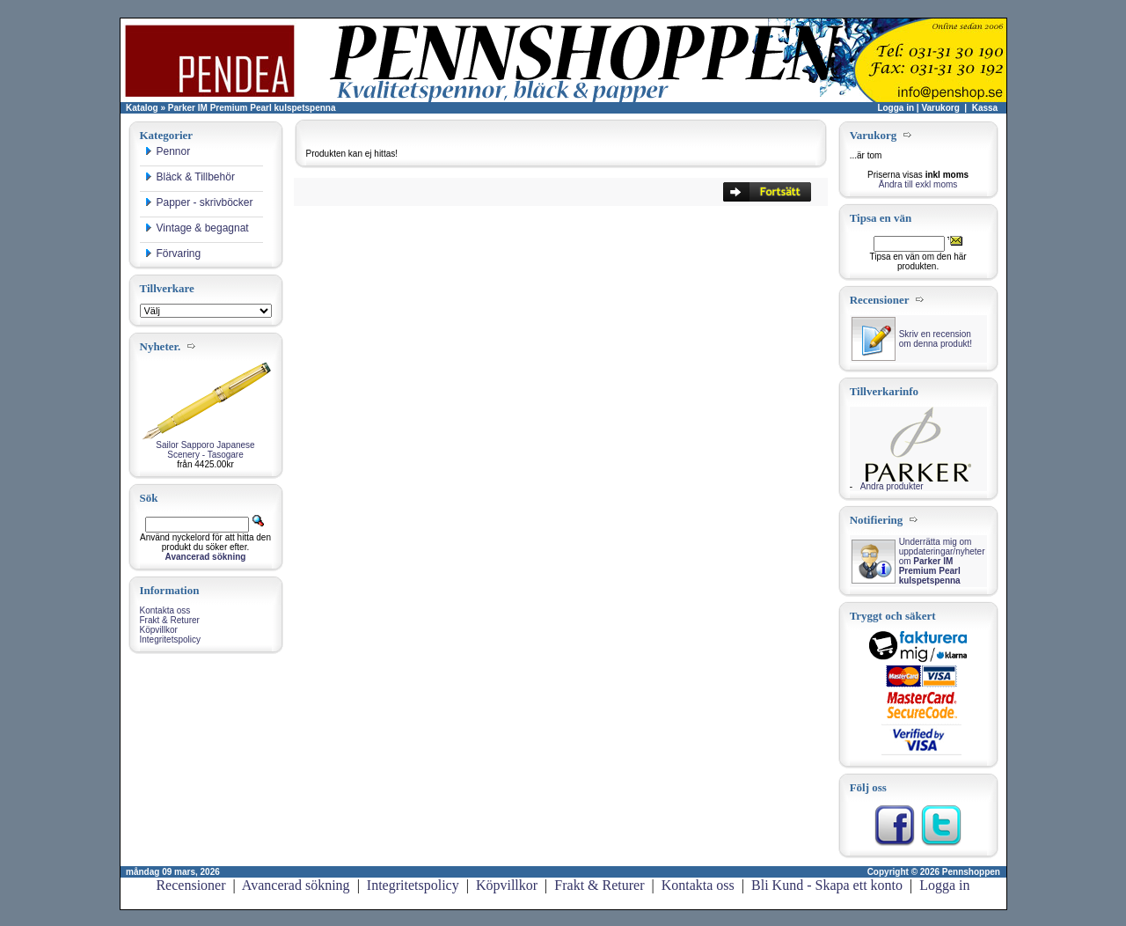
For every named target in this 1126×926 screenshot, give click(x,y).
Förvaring (172, 253)
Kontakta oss (165, 610)
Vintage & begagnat (196, 228)
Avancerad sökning (296, 885)
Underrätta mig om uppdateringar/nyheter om (942, 561)
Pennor (167, 151)
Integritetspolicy (170, 639)
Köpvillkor (159, 630)
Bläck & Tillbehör (189, 177)
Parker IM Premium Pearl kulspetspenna (252, 108)
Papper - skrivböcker (198, 202)
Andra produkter (892, 486)
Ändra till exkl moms (918, 184)
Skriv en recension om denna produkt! (935, 339)
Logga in (895, 108)
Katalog (142, 108)
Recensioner (190, 885)
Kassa (985, 108)
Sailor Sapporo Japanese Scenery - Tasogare (205, 449)
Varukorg (940, 108)
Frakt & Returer (170, 620)
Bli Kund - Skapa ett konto (827, 885)
